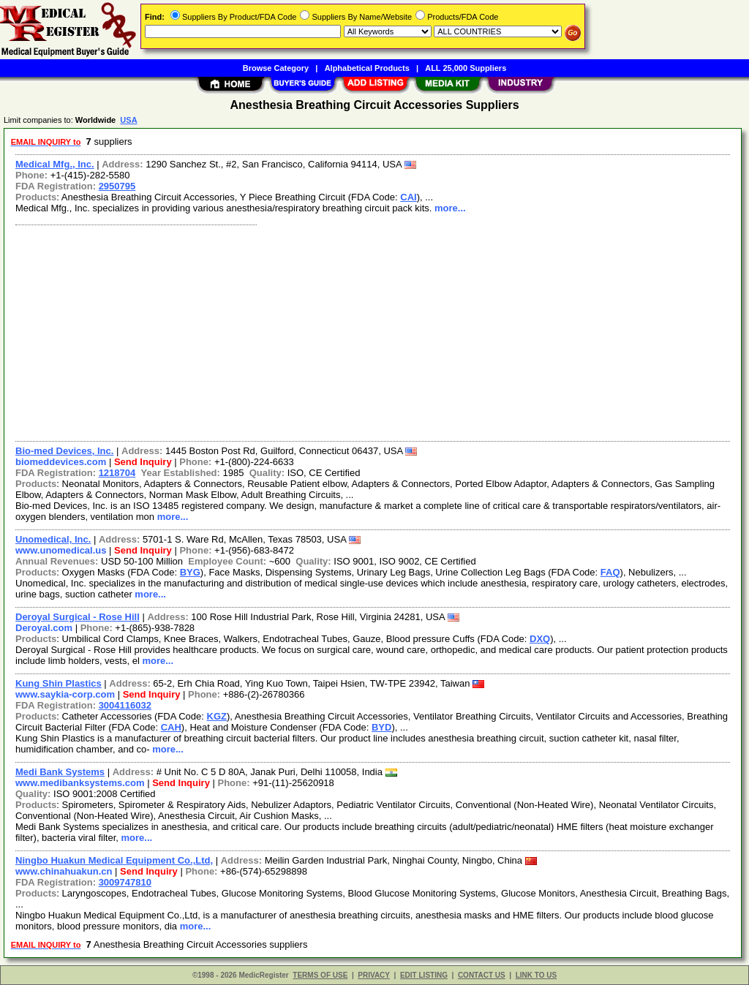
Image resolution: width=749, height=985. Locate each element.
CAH (171, 727)
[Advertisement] (373, 331)
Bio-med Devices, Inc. (64, 450)
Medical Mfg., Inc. (54, 164)
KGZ (217, 716)
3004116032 (125, 705)
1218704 (117, 472)
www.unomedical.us (60, 550)
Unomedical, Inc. (53, 539)
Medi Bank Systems (60, 771)
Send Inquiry (143, 461)
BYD (381, 727)
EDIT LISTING (424, 975)
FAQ (610, 572)
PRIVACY (374, 975)
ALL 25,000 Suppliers (465, 68)
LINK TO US (536, 975)
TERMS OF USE (320, 975)
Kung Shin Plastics (58, 683)
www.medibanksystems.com (80, 782)
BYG (190, 572)
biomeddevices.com (60, 461)
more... (450, 208)
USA (128, 120)
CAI (408, 197)
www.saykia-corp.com (65, 694)
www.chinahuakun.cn (63, 871)
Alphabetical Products (367, 68)
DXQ (540, 638)
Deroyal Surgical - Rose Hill (77, 616)
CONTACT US (481, 975)
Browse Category (276, 68)
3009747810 (125, 882)
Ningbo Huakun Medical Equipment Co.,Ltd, (114, 860)
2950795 (117, 186)
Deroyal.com (43, 627)
